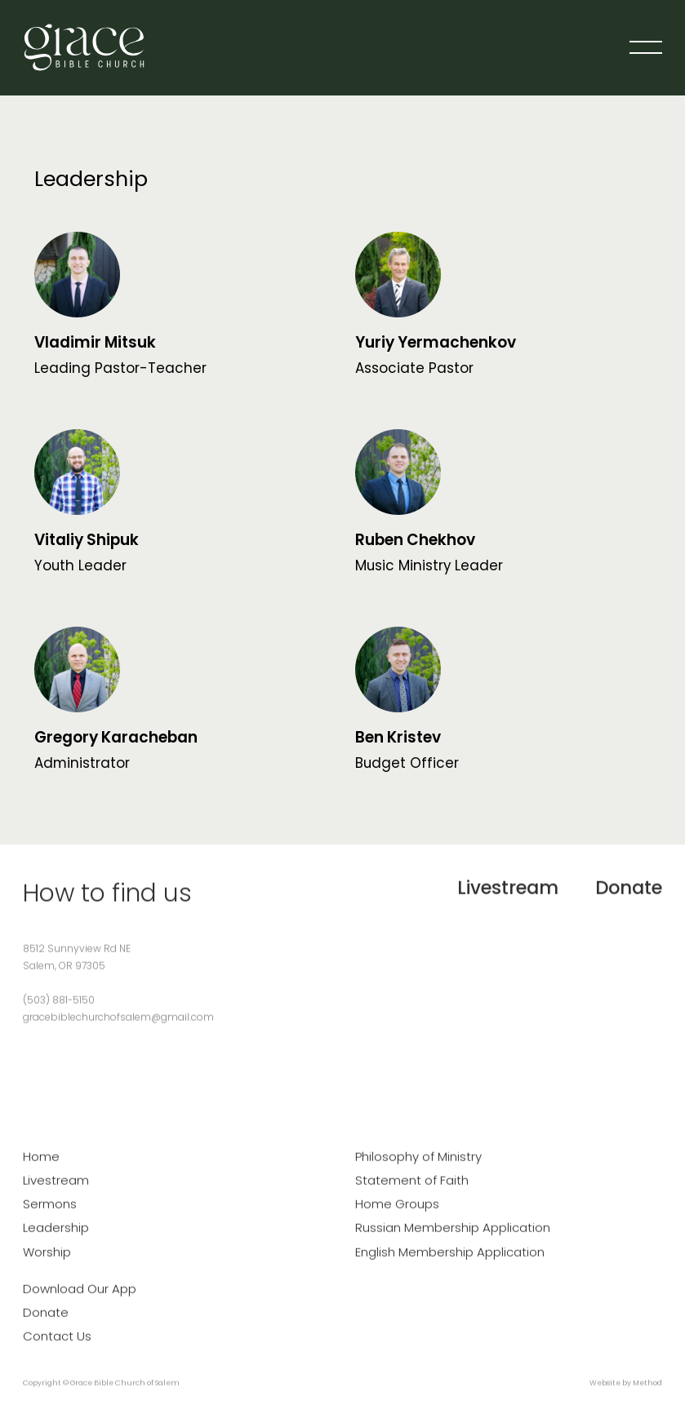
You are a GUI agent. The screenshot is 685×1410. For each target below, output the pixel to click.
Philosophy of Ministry (418, 1164)
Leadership (56, 1236)
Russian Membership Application (452, 1236)
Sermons (50, 1213)
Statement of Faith (412, 1188)
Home (41, 1164)
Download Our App (79, 1297)
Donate (628, 896)
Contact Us (57, 1345)
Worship (47, 1260)
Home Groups (397, 1213)
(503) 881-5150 (59, 1008)
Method (647, 1392)
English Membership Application (450, 1260)
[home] (84, 47)
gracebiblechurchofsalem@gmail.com (118, 1025)
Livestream (507, 896)
